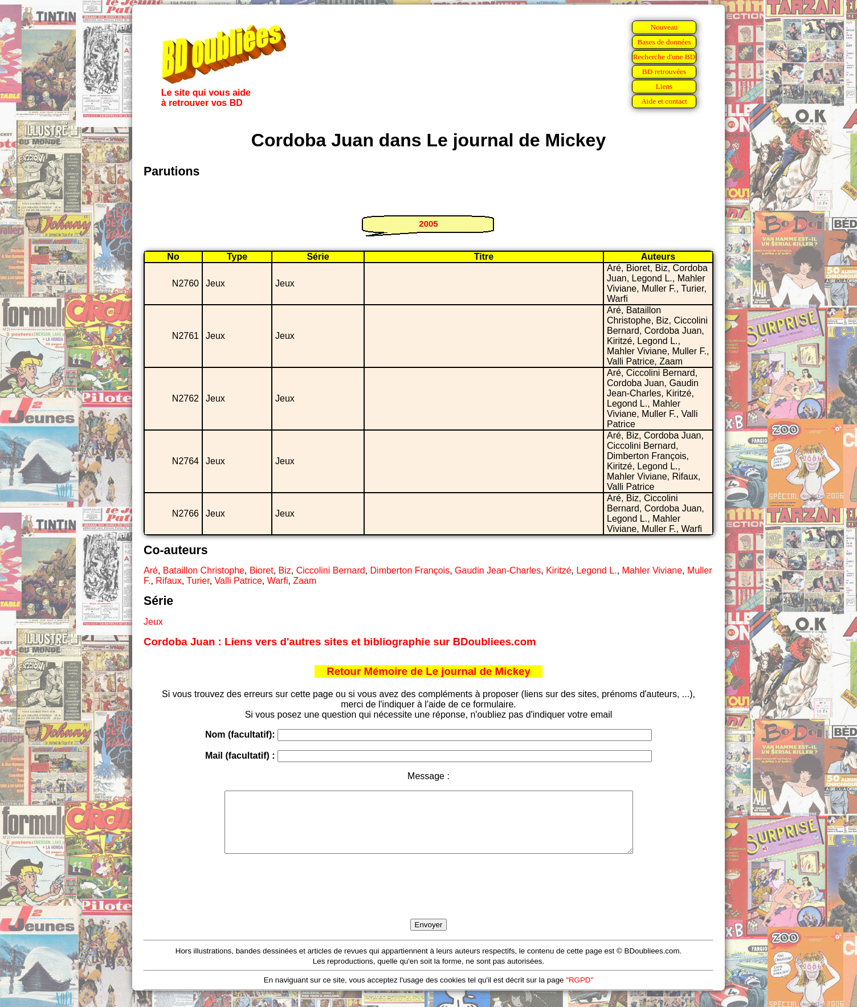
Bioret (262, 570)
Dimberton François (410, 570)
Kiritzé (558, 570)
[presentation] (428, 899)
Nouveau (664, 27)
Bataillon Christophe (203, 570)
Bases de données (664, 42)
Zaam (304, 581)
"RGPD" (579, 992)
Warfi (277, 581)
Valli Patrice (238, 581)
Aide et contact (664, 101)
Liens (664, 86)
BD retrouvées (664, 71)
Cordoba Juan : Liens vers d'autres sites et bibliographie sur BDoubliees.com (340, 642)
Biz (285, 570)
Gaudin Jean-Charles (498, 570)
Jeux (153, 622)
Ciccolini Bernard (330, 570)
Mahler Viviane (652, 570)
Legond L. (596, 570)
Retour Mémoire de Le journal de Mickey (428, 671)
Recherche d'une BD (664, 56)
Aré (151, 570)
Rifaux (168, 581)
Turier (197, 581)
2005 (428, 223)
